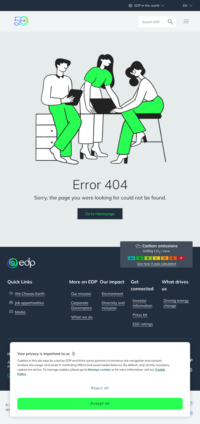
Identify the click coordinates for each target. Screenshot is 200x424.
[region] (100, 379)
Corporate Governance (81, 305)
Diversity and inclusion (113, 305)
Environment (112, 293)
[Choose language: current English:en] (183, 5)
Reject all (100, 388)
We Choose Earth (30, 293)
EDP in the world (146, 5)
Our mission (81, 293)
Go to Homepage (100, 213)
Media (20, 312)
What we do (82, 317)
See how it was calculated (156, 264)
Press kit (140, 314)
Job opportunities (29, 302)
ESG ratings (143, 324)
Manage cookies (99, 369)
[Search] (170, 21)
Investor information (142, 303)
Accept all (100, 403)
